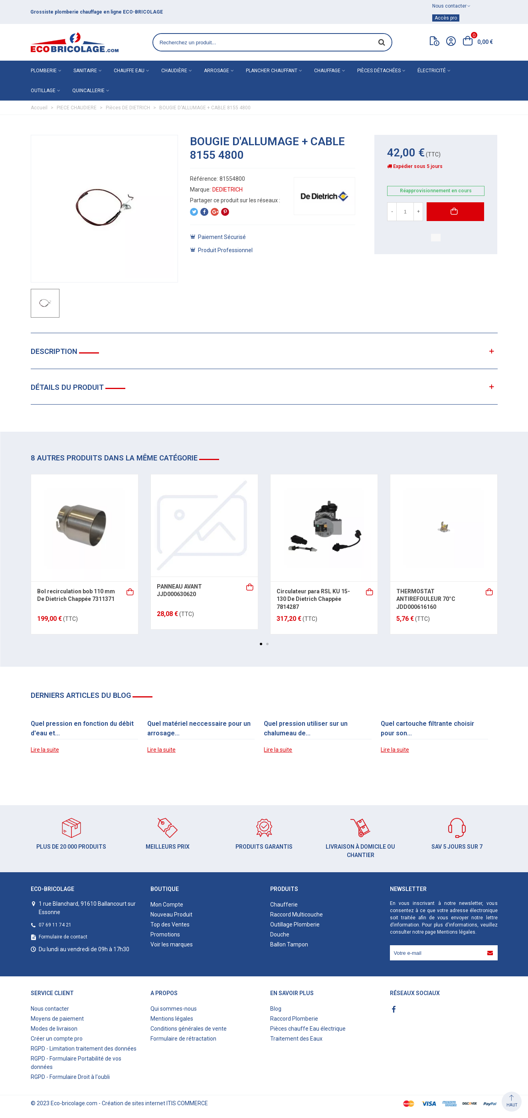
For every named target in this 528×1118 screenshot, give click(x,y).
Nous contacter (50, 1008)
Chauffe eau (129, 70)
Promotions (165, 934)
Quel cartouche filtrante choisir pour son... (427, 728)
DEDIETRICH (227, 189)
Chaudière (174, 70)
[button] (261, 644)
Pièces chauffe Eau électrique (308, 1028)
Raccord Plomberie (294, 1018)
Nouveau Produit (171, 914)
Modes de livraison (54, 1028)
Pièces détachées (379, 70)
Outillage (43, 90)
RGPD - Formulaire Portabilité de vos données (76, 1062)
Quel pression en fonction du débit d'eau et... (82, 728)
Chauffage (327, 70)
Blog (275, 1008)
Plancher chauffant (271, 70)
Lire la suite (45, 750)
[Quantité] (405, 211)
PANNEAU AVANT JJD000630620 (179, 590)
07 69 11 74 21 (55, 925)
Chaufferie (284, 904)
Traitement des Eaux (296, 1038)
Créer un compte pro (57, 1038)
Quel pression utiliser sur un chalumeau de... (306, 728)
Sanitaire (85, 70)
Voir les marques (171, 944)
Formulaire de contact (63, 937)
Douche (279, 934)
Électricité (431, 70)
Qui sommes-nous (173, 1008)
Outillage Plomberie (295, 924)
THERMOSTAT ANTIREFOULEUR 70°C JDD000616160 (425, 599)
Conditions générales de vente (188, 1028)
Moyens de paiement (57, 1018)
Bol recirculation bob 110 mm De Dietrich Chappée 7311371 (76, 595)
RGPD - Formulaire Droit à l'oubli (70, 1077)
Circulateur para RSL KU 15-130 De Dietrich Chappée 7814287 (313, 599)
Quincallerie (88, 90)
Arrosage (216, 70)
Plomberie (44, 70)
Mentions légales (456, 932)
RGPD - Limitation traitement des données (83, 1048)
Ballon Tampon (289, 944)
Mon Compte (166, 904)
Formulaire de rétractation (183, 1038)
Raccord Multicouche (296, 914)
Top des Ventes (170, 924)
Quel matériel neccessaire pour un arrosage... (199, 728)
